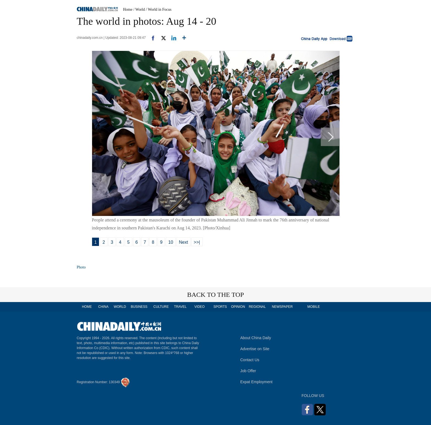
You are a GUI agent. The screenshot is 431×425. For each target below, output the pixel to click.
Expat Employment (256, 382)
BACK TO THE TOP (215, 294)
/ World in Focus (159, 9)
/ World (139, 9)
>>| (197, 242)
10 (170, 242)
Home (127, 9)
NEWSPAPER (282, 307)
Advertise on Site (254, 349)
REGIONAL (257, 307)
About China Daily (255, 338)
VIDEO (199, 307)
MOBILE (313, 307)
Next (183, 242)
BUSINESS (139, 307)
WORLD (120, 307)
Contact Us (249, 360)
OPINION (238, 307)
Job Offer (248, 371)
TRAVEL (180, 307)
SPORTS (220, 307)
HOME (87, 307)
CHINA (103, 307)
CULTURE (161, 307)
